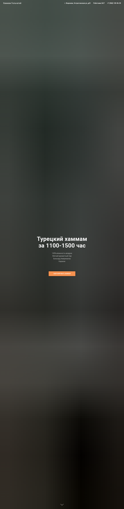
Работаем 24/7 (99, 3)
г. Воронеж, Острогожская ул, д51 (78, 3)
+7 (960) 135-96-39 (114, 3)
